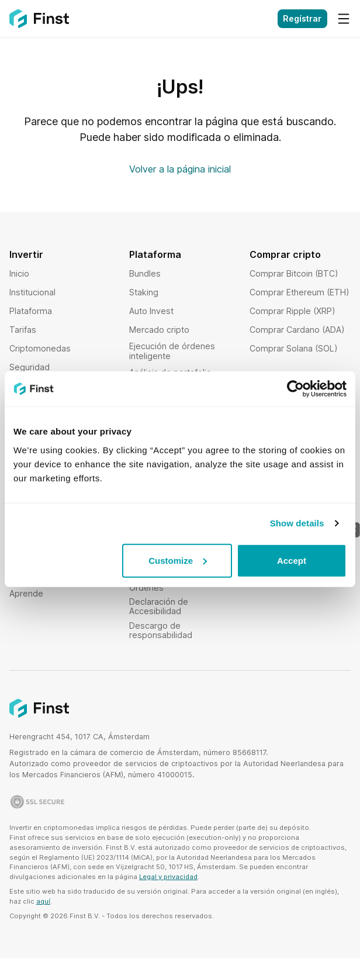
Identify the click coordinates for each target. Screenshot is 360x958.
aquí (43, 901)
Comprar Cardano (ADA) (297, 330)
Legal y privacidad (168, 877)
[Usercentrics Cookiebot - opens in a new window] (295, 389)
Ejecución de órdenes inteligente (172, 350)
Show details (297, 523)
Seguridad (29, 367)
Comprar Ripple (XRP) (292, 311)
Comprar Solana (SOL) (294, 348)
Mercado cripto (159, 330)
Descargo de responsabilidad (160, 630)
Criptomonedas (40, 348)
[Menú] (344, 19)
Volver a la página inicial (180, 169)
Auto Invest (151, 311)
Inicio (19, 273)
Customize (177, 560)
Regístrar (302, 18)
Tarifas (22, 330)
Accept (291, 560)
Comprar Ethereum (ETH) (299, 292)
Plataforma (30, 311)
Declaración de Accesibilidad (158, 606)
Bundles (145, 273)
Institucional (32, 292)
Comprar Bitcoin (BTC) (294, 273)
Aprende (26, 593)
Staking (143, 292)
